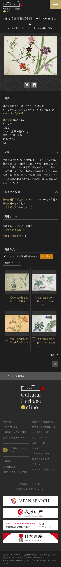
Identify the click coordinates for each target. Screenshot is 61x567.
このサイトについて (41, 453)
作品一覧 (7, 421)
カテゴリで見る (10, 426)
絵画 (5, 113)
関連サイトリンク (40, 458)
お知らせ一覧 (38, 442)
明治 (11, 113)
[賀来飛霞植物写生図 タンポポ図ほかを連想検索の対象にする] (33, 339)
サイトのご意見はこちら (43, 469)
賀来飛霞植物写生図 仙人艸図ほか (19, 340)
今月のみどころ (39, 437)
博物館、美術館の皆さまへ (45, 426)
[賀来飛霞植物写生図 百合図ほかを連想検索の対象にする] (6, 297)
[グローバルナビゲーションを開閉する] (55, 4)
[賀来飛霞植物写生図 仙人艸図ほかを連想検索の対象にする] (6, 339)
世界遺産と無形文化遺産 (14, 432)
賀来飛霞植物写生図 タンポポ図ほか (46, 342)
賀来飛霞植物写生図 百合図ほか (19, 299)
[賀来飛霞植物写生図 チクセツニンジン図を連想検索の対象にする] (33, 297)
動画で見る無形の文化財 (14, 471)
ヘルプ (35, 448)
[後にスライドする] (54, 355)
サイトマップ (38, 464)
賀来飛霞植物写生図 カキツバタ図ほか (23, 199)
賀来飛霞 (7, 119)
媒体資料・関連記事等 (42, 421)
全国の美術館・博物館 (13, 437)
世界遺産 (7, 461)
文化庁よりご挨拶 (40, 432)
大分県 (19, 113)
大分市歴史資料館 (12, 207)
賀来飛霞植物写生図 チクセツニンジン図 (46, 301)
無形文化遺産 (9, 466)
